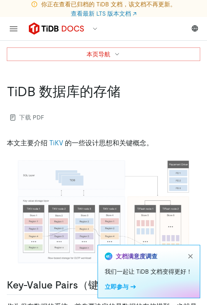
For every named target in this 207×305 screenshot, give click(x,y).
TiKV (56, 143)
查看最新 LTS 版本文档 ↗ (104, 13)
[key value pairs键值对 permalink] (136, 285)
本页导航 (103, 54)
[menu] (13, 28)
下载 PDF (27, 117)
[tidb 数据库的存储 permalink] (127, 91)
